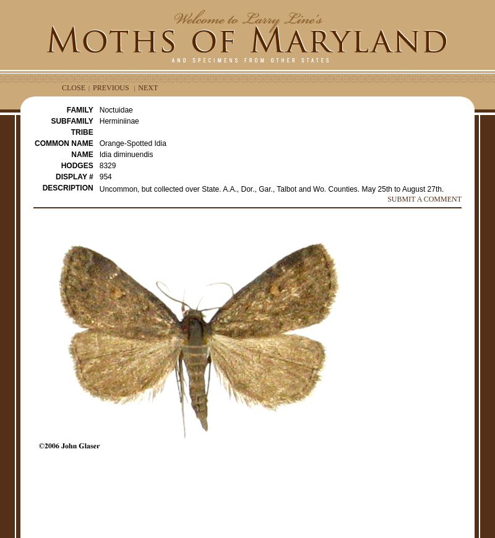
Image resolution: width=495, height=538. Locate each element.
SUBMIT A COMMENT (424, 199)
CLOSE (73, 87)
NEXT (148, 87)
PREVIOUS (111, 87)
